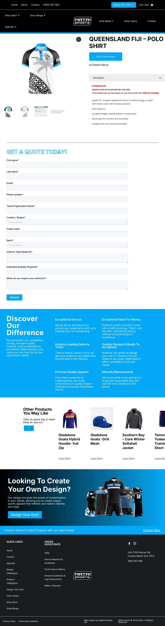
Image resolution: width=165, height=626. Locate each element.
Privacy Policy (9, 621)
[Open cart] (146, 5)
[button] (26, 428)
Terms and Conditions (28, 621)
